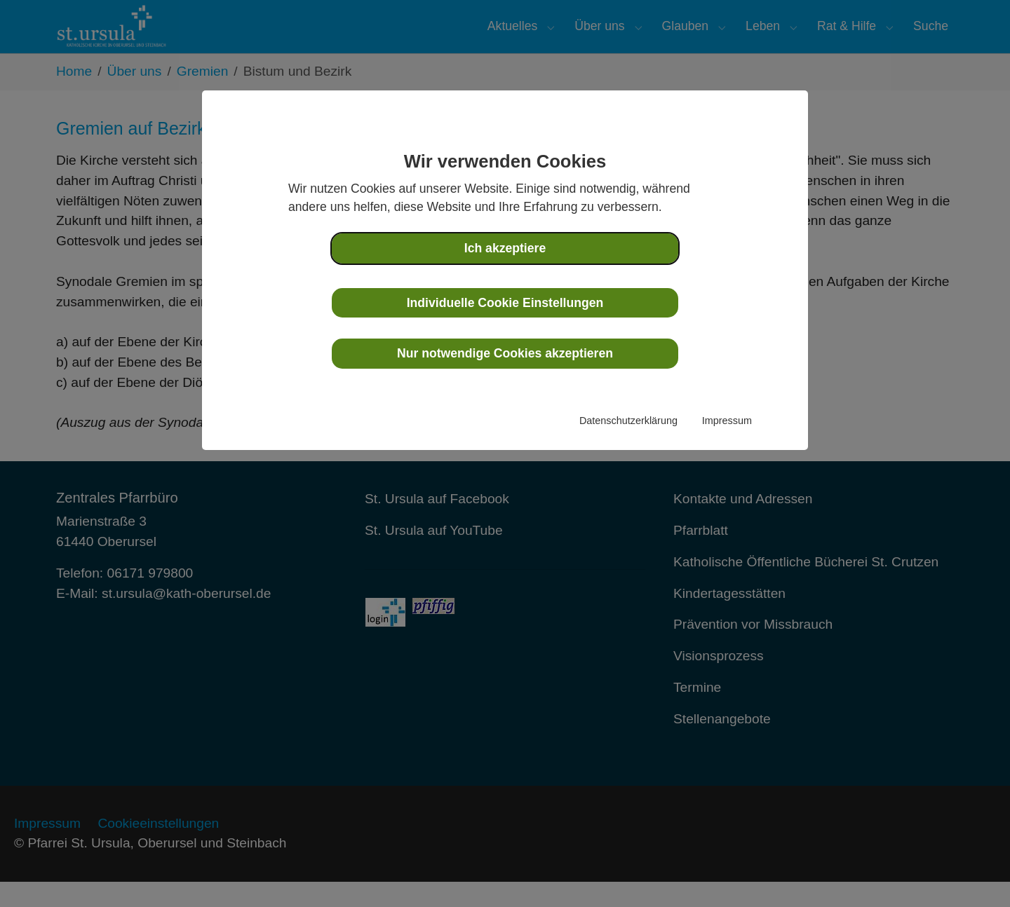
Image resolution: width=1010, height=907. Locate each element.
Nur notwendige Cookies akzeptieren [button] (505, 353)
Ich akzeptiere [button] (505, 248)
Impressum (727, 420)
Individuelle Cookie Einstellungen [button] (505, 303)
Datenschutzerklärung (628, 420)
